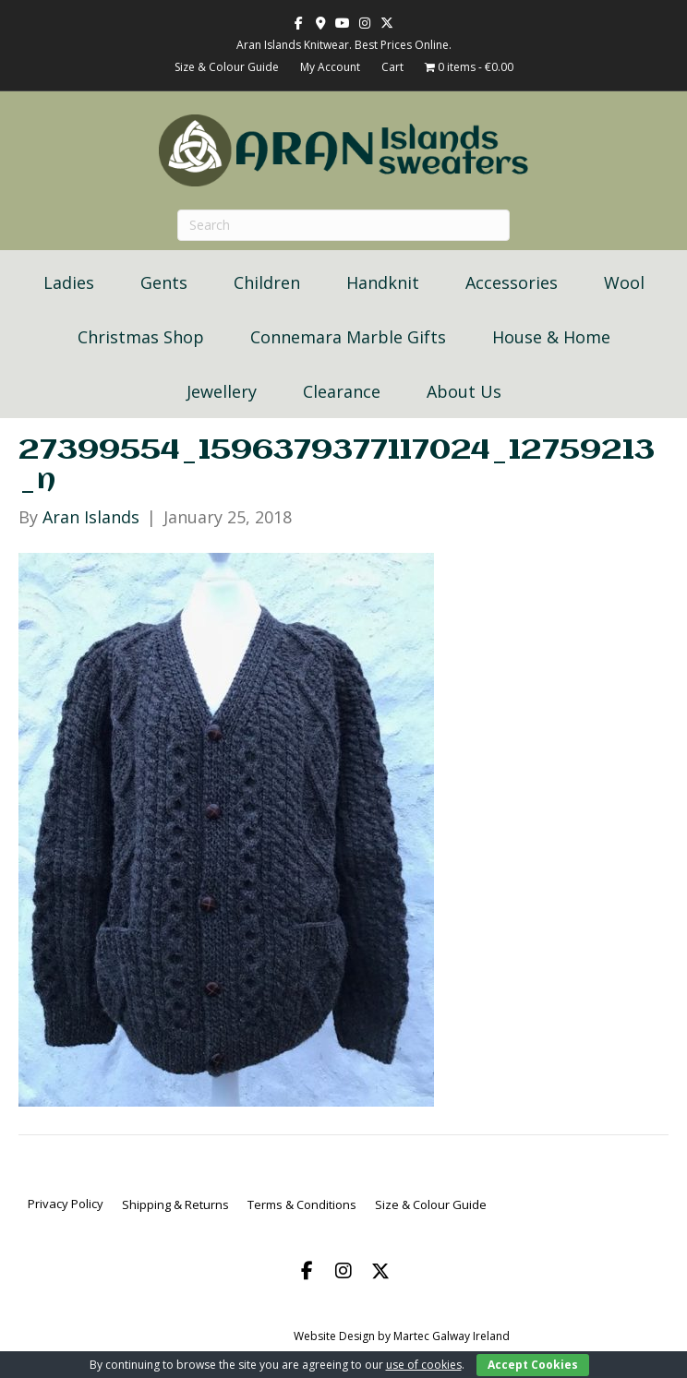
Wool (624, 282)
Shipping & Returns (175, 1204)
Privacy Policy (65, 1203)
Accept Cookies (533, 1364)
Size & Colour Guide (227, 67)
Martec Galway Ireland (451, 1336)
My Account (330, 67)
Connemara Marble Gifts (348, 337)
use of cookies (424, 1364)
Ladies (68, 282)
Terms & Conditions (301, 1204)
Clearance (341, 391)
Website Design (334, 1336)
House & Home (551, 337)
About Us (464, 391)
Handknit (382, 282)
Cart (392, 67)
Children (267, 282)
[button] (306, 1271)
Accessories (511, 282)
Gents (163, 282)
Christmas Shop (141, 337)
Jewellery (222, 391)
